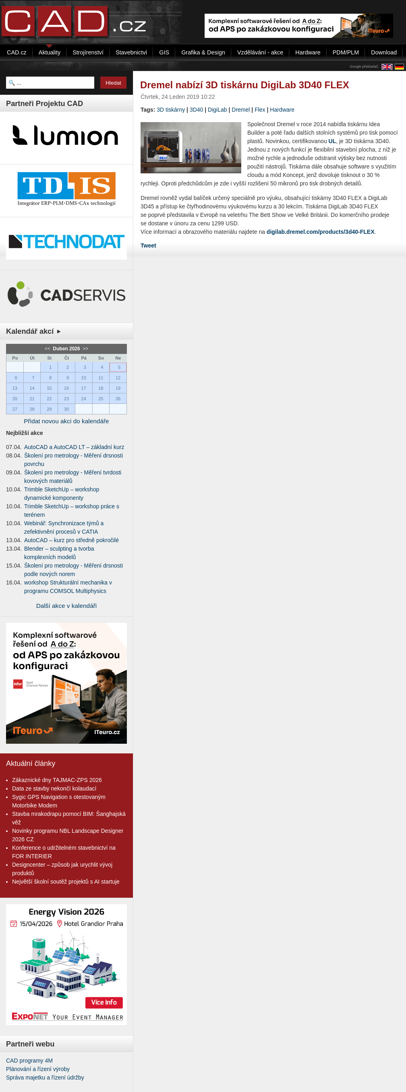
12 (118, 377)
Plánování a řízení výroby (38, 1069)
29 (49, 409)
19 (118, 388)
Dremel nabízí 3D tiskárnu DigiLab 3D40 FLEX (244, 84)
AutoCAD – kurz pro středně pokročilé (71, 540)
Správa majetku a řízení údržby (45, 1077)
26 (118, 398)
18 (100, 388)
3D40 (196, 109)
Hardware (282, 109)
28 (31, 409)
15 (49, 388)
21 (31, 398)
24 (83, 398)
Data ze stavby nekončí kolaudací (54, 788)
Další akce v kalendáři (66, 605)
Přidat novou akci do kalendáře (66, 421)
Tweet (148, 245)
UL (332, 141)
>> (84, 349)
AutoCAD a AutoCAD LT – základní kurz (74, 447)
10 (83, 377)
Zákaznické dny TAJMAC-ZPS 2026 (57, 780)
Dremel (241, 109)
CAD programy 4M (29, 1060)
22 (49, 398)
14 (31, 388)
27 (14, 409)
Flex (260, 109)
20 (14, 398)
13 (14, 388)
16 (66, 388)
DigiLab (217, 109)
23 (66, 398)
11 (100, 377)
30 (66, 409)
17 (83, 388)
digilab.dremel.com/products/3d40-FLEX (321, 232)
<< (48, 349)
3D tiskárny (171, 109)
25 (100, 398)
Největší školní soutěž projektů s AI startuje (66, 881)
